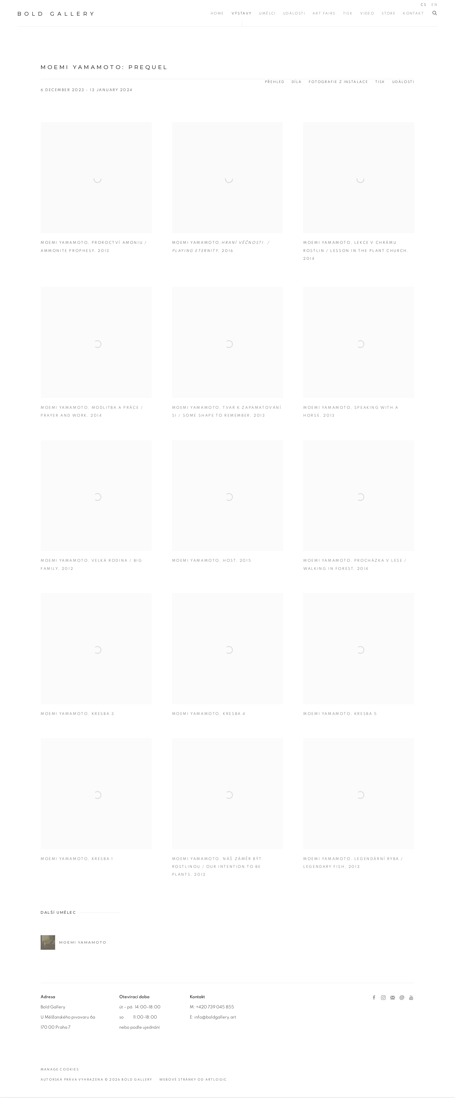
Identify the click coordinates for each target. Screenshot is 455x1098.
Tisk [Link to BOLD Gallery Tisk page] (348, 13)
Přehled (275, 82)
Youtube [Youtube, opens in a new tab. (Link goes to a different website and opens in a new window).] (411, 998)
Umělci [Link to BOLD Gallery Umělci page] (267, 13)
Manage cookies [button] (60, 1069)
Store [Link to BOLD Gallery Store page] (389, 13)
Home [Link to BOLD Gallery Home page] (217, 13)
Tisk (380, 82)
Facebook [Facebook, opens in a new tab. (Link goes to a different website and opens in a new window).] (374, 998)
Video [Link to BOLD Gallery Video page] (367, 13)
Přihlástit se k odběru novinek (393, 998)
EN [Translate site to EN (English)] (434, 4)
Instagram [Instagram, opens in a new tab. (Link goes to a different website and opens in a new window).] (383, 998)
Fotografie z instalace (338, 82)
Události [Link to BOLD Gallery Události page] (294, 13)
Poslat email (402, 998)
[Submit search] (435, 13)
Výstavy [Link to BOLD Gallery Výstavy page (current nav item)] (242, 13)
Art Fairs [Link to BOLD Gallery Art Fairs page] (324, 13)
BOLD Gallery (57, 14)
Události (403, 82)
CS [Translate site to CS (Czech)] (424, 4)
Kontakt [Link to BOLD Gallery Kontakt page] (413, 13)
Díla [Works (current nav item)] (297, 82)
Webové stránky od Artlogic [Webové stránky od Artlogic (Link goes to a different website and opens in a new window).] (193, 1079)
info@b (201, 1017)
